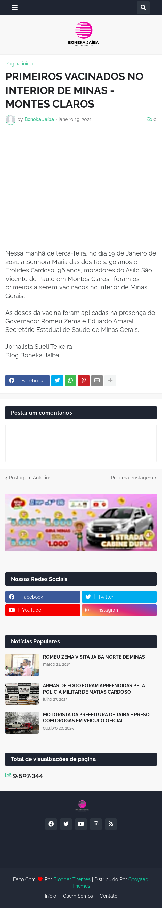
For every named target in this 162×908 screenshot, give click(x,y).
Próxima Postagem (132, 477)
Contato (108, 896)
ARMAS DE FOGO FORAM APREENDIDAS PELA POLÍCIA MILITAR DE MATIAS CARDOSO (94, 689)
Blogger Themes (72, 879)
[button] (15, 7)
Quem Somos (78, 896)
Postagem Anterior (29, 477)
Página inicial (20, 63)
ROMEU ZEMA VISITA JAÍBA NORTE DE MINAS (94, 657)
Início (50, 896)
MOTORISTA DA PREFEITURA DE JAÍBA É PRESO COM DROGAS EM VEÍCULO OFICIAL (96, 717)
